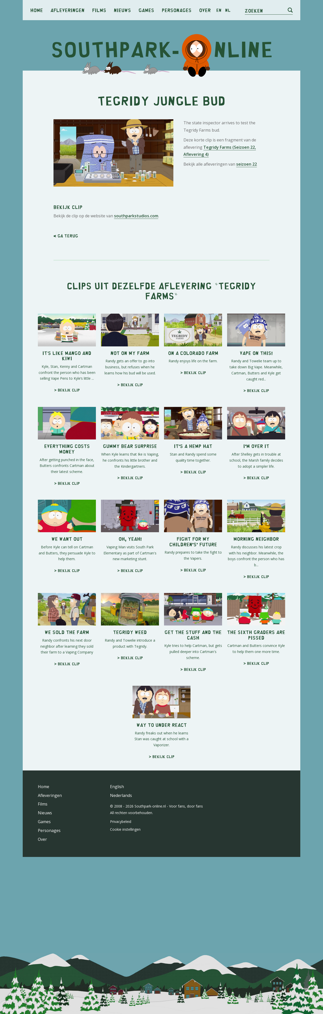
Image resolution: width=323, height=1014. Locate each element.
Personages (177, 10)
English (117, 786)
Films (99, 10)
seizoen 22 (246, 164)
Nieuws (122, 10)
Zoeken (254, 10)
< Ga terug (65, 236)
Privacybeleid (120, 821)
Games (146, 10)
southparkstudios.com (136, 216)
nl (227, 10)
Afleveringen (67, 10)
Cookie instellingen (125, 829)
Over (205, 10)
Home (36, 10)
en (219, 10)
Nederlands (121, 795)
